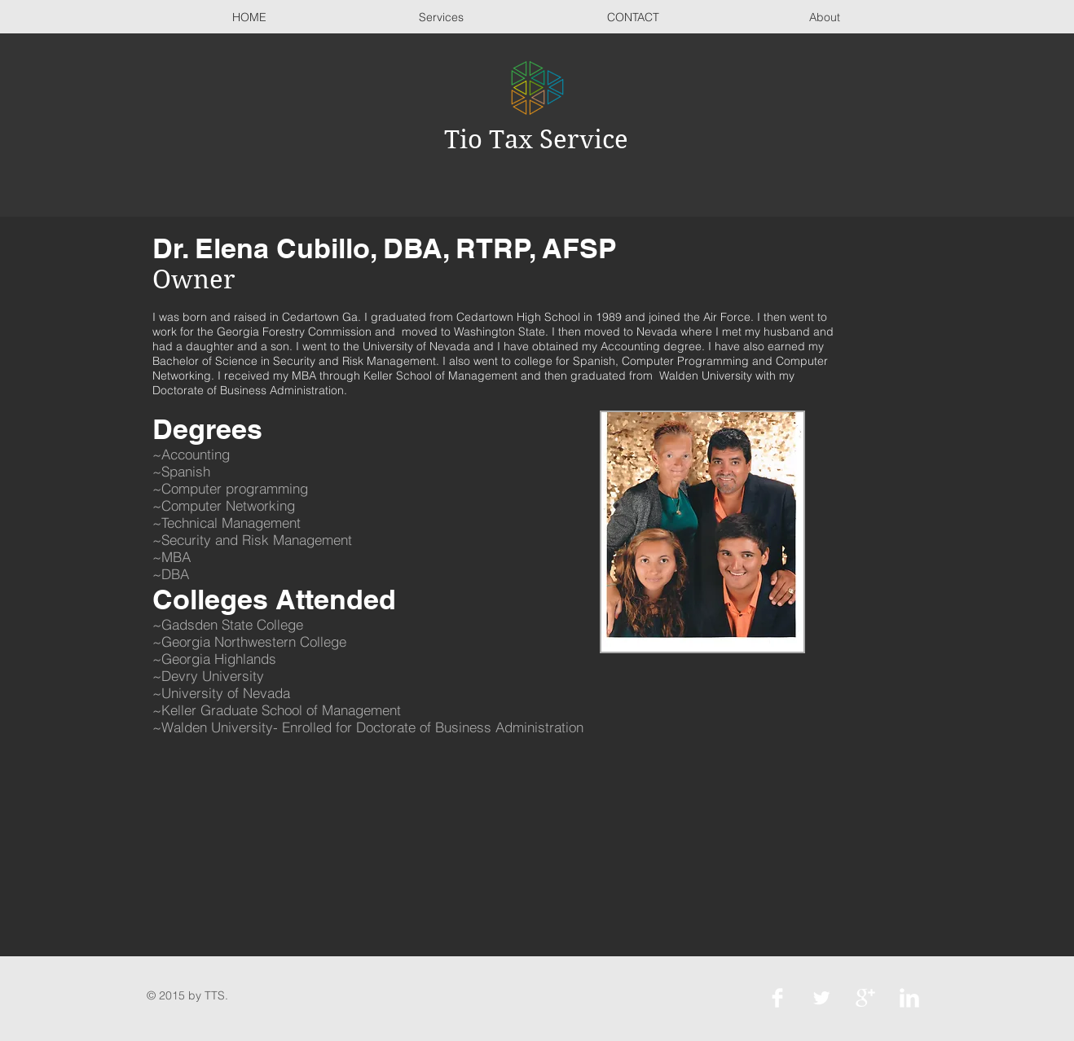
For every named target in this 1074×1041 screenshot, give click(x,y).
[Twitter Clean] (821, 998)
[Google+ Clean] (865, 998)
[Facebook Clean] (777, 998)
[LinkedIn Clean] (909, 998)
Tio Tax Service (536, 140)
